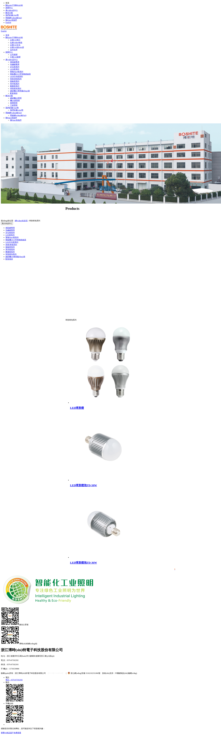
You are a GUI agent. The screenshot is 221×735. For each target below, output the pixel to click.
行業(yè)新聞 (15, 57)
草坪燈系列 (14, 84)
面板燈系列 (14, 81)
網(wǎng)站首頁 (21, 221)
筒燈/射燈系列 (16, 79)
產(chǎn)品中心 (12, 10)
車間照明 (13, 103)
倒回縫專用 (14, 62)
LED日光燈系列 (16, 76)
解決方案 (9, 13)
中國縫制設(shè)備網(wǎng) (126, 673)
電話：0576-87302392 (14, 680)
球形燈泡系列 (15, 88)
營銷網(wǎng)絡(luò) (14, 18)
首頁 (7, 35)
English (8, 22)
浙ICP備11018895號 (55, 673)
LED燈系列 (14, 69)
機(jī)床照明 (15, 100)
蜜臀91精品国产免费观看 (11, 733)
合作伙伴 (13, 50)
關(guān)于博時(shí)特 (14, 5)
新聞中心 (9, 8)
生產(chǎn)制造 (16, 43)
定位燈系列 (14, 67)
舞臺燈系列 (14, 86)
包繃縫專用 (14, 64)
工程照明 (13, 105)
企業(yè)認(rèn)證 (17, 47)
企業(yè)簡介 (15, 40)
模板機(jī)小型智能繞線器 (20, 74)
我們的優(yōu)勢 (12, 15)
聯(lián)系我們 (11, 20)
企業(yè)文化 (15, 45)
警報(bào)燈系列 (16, 72)
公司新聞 (13, 55)
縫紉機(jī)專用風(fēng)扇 (20, 91)
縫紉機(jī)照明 (16, 98)
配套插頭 (13, 93)
